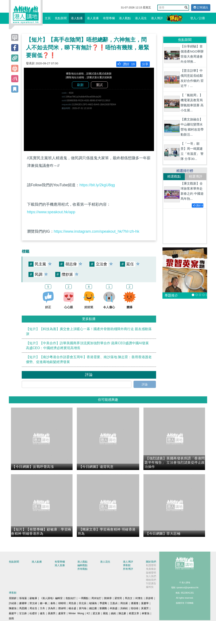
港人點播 (77, 18)
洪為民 (51, 608)
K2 (88, 613)
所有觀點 (82, 568)
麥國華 (23, 603)
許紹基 (12, 603)
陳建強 (12, 608)
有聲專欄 (109, 18)
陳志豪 (122, 613)
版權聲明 (151, 572)
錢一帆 (43, 603)
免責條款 (151, 568)
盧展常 (62, 613)
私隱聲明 (151, 565)
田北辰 (82, 603)
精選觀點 (174, 176)
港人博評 (157, 18)
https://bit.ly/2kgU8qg (97, 185)
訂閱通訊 (200, 7)
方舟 (42, 608)
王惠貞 (113, 603)
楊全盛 (72, 608)
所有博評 (128, 568)
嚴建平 (12, 613)
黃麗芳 (145, 608)
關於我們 (151, 561)
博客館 (127, 565)
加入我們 (151, 576)
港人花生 (141, 18)
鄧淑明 (62, 608)
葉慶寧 (145, 603)
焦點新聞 (61, 18)
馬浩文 (128, 598)
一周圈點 (83, 598)
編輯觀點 (82, 565)
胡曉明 (62, 603)
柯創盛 (113, 608)
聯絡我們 (151, 579)
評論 (145, 384)
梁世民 (118, 598)
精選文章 (134, 613)
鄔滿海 (93, 603)
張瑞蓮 (23, 598)
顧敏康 (33, 598)
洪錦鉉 (124, 608)
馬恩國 (23, 608)
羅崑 (105, 613)
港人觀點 (125, 18)
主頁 (48, 18)
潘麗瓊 (134, 603)
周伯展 (124, 603)
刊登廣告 (151, 583)
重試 (99, 85)
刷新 (80, 85)
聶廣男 (51, 613)
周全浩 (33, 608)
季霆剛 (103, 603)
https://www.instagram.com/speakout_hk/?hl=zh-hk (96, 231)
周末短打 (96, 598)
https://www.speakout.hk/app (51, 212)
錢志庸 (93, 608)
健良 (42, 613)
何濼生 (139, 598)
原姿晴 (149, 598)
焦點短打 (71, 598)
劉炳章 (108, 598)
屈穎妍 (12, 598)
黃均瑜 (82, 608)
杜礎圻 (33, 613)
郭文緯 (33, 603)
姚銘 (113, 613)
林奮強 (145, 613)
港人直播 (93, 18)
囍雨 (11, 618)
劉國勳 (103, 608)
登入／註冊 (197, 18)
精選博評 (195, 176)
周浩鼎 (72, 603)
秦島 (52, 603)
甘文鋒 (23, 613)
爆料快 (150, 587)
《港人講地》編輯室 (51, 598)
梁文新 (96, 613)
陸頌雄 (134, 608)
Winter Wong (76, 613)
